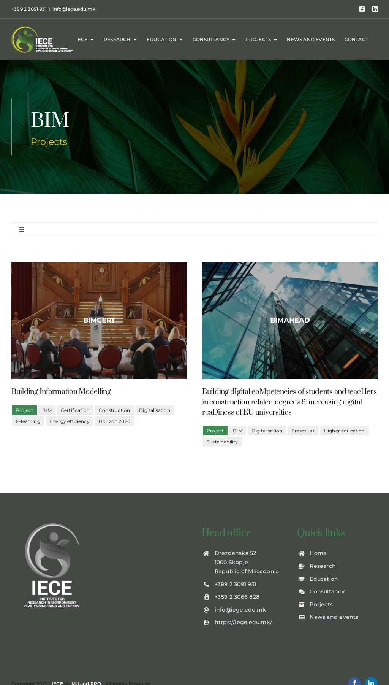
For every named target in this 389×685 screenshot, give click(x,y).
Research (323, 566)
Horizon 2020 (114, 421)
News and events (334, 616)
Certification (75, 410)
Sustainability (222, 442)
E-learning (28, 421)
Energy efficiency (69, 421)
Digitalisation (154, 410)
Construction (114, 410)
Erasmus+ (303, 431)
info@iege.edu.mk (73, 9)
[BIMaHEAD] (290, 320)
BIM (47, 410)
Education (324, 578)
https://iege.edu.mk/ (243, 622)
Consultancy (327, 591)
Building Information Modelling (61, 392)
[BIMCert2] (99, 320)
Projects (321, 604)
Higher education (344, 431)
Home (318, 553)
